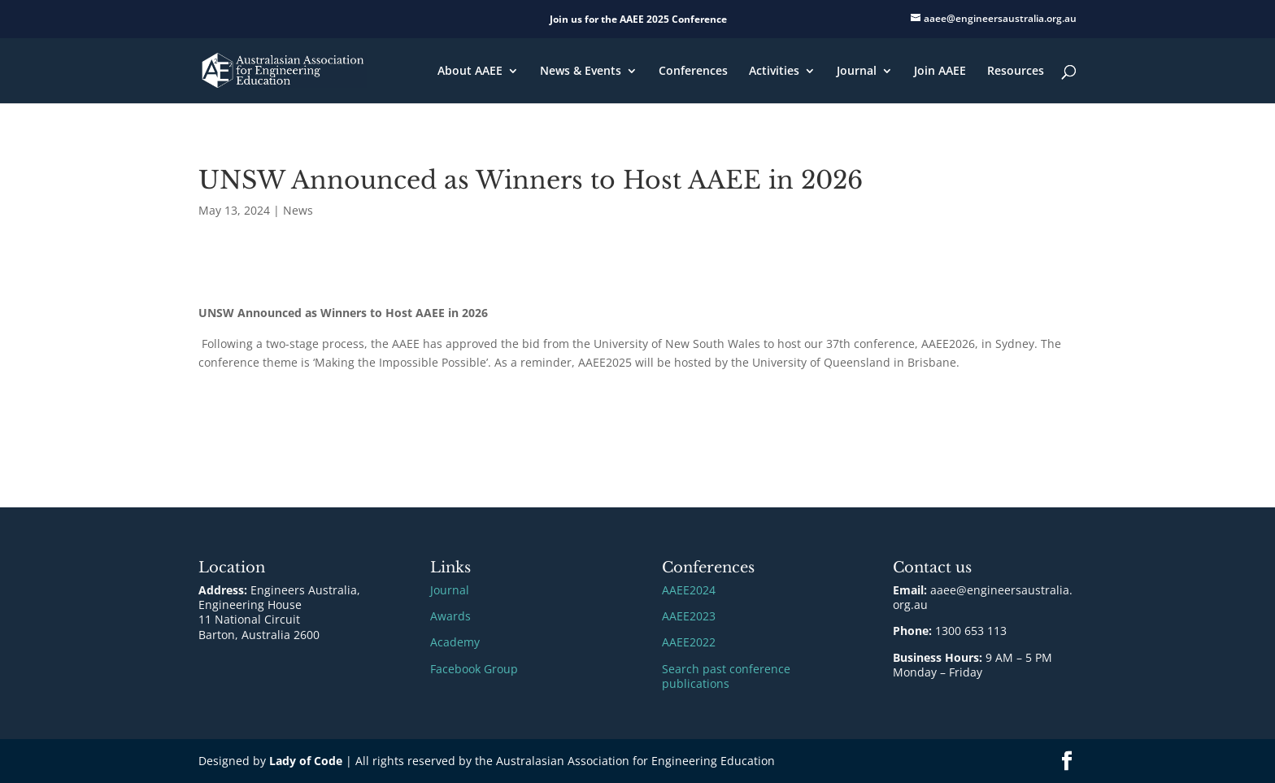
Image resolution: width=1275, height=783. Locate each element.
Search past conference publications (726, 676)
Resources (1015, 71)
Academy (455, 642)
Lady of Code (305, 760)
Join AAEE (940, 71)
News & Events (580, 71)
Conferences (693, 71)
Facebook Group (474, 668)
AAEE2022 (689, 642)
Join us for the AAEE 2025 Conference (638, 19)
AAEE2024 (689, 590)
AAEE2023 (689, 616)
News (298, 210)
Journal (857, 71)
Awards (450, 616)
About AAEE (470, 71)
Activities (774, 71)
